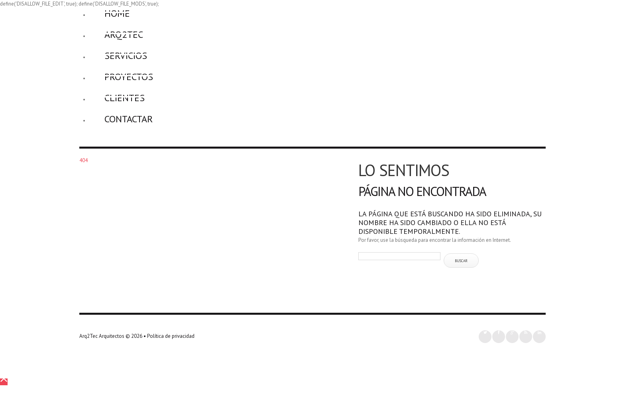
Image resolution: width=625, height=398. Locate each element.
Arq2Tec (123, 34)
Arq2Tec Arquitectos (101, 336)
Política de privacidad (171, 336)
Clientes (124, 98)
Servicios (125, 55)
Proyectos (128, 77)
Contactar (128, 119)
